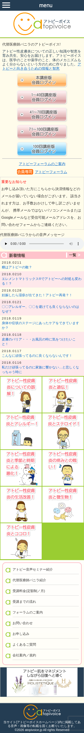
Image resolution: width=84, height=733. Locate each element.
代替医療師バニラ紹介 (29, 580)
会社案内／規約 (24, 655)
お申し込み (21, 634)
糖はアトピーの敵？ (17, 267)
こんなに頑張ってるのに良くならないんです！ (37, 355)
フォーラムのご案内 (28, 612)
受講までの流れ (24, 601)
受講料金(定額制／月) (29, 591)
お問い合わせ (23, 623)
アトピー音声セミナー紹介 (33, 569)
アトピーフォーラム (51, 172)
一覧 (72, 255)
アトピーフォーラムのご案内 (42, 164)
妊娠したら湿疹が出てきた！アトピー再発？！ (37, 295)
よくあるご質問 (24, 644)
